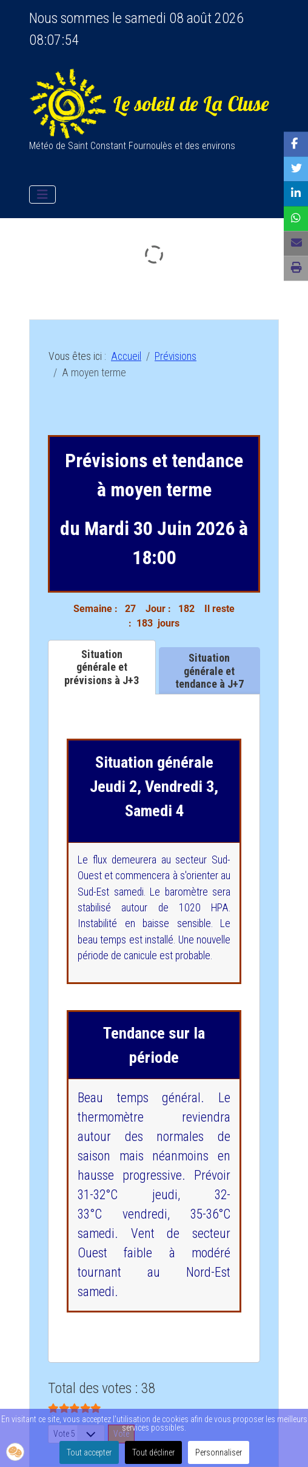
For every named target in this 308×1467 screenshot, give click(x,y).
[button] (15, 1452)
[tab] (102, 667)
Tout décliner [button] (153, 1452)
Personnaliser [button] (218, 1452)
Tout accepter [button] (89, 1452)
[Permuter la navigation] (42, 194)
